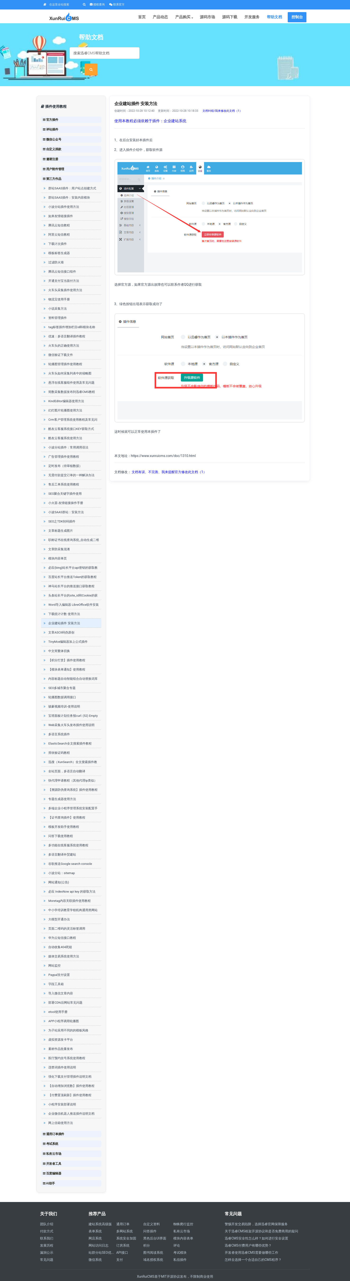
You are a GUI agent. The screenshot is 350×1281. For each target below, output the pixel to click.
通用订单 (123, 1214)
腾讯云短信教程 (56, 215)
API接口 (122, 1242)
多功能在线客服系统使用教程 (65, 835)
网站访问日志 (98, 1235)
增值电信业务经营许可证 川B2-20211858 (242, 1274)
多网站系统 (124, 1221)
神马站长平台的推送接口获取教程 (68, 576)
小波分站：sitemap (58, 863)
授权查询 (97, 4)
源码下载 (233, 17)
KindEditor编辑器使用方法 (63, 391)
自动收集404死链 (57, 937)
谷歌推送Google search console (67, 853)
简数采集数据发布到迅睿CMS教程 (68, 381)
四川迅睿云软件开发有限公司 (102, 1274)
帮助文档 (275, 17)
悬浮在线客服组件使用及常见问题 (68, 372)
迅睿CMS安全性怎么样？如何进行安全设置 (256, 1228)
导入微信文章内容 (57, 983)
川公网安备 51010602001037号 (185, 1274)
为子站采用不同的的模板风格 (65, 1020)
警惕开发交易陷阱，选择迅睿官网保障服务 (256, 1214)
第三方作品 (52, 168)
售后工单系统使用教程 (60, 474)
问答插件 (150, 1221)
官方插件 (50, 109)
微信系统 (95, 1249)
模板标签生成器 (56, 243)
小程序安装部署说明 (59, 1094)
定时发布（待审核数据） (62, 455)
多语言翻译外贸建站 (59, 844)
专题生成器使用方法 (59, 789)
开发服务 (254, 17)
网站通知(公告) (55, 872)
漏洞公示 (46, 1242)
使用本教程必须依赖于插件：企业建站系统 (150, 110)
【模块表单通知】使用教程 (63, 659)
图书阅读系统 (153, 1242)
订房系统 (123, 1235)
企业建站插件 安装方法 (61, 613)
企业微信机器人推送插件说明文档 (68, 1103)
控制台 (297, 17)
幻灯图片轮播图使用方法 (62, 400)
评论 (176, 1235)
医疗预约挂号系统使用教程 (63, 1048)
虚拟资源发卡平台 (57, 1029)
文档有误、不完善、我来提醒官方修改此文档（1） (169, 462)
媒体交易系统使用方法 (60, 946)
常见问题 (46, 1249)
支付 (119, 1249)
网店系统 (95, 1228)
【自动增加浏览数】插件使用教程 (68, 1075)
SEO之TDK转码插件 (58, 511)
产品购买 (190, 17)
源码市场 (212, 17)
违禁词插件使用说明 (59, 1057)
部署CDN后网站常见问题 (62, 992)
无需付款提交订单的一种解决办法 (68, 465)
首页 (151, 17)
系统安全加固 (126, 1228)
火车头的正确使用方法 (60, 335)
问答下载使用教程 (57, 826)
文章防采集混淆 (56, 539)
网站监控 (51, 955)
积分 (146, 1235)
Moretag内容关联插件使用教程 (66, 890)
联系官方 (117, 4)
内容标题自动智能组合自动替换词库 (70, 668)
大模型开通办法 (56, 909)
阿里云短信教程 (56, 224)
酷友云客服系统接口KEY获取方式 (68, 418)
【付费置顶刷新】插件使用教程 (67, 1085)
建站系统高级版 (100, 1214)
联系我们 (46, 1228)
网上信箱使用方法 (57, 1112)
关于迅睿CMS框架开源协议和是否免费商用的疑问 (261, 1221)
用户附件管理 (53, 158)
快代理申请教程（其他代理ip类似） (69, 770)
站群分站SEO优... (101, 1242)
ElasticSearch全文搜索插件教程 (67, 733)
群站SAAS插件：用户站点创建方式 (69, 178)
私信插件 (180, 1249)
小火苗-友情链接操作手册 (62, 492)
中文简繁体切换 (56, 641)
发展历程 (46, 1235)
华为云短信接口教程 (59, 927)
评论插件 (50, 119)
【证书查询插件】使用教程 (63, 807)
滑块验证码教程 (56, 742)
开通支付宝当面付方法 (60, 270)
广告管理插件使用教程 (60, 446)
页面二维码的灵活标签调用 (63, 918)
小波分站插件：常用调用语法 (65, 437)
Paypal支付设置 (56, 964)
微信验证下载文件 (57, 344)
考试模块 (180, 1242)
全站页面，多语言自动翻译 (63, 761)
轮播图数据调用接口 (59, 687)
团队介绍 (46, 1214)
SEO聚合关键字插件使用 (62, 483)
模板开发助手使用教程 (60, 816)
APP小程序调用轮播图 (60, 1011)
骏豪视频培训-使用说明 (61, 696)
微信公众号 (52, 129)
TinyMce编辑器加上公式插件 (65, 631)
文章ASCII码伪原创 (58, 622)
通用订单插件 (53, 1124)
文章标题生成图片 (57, 520)
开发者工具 (52, 1153)
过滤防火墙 (53, 252)
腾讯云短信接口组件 (59, 261)
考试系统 (50, 1133)
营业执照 (281, 1274)
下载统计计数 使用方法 (61, 604)
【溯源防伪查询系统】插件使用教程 (70, 779)
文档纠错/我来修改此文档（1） (222, 100)
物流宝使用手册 (56, 289)
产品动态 (168, 17)
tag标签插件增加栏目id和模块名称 (68, 317)
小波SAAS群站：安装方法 (63, 502)
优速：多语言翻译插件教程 (63, 326)
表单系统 (95, 1221)
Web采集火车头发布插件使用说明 (68, 715)
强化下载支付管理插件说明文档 (67, 1066)
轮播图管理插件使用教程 (62, 354)
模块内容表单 (183, 1228)
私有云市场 (52, 1143)
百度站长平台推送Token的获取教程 (69, 566)
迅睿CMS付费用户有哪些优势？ (248, 1235)
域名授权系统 (153, 1249)
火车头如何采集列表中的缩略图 (67, 363)
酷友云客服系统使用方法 (62, 428)
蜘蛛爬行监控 (183, 1214)
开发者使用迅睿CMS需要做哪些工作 (251, 1242)
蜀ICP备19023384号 (142, 1274)
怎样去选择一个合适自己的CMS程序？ (253, 1249)
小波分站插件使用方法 (60, 196)
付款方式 (46, 1221)
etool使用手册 (55, 1001)
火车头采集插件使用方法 (62, 280)
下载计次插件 (54, 233)
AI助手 (49, 1173)
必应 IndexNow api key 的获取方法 (68, 881)
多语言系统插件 (56, 724)
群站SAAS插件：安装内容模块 (66, 187)
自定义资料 (151, 1214)
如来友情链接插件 (57, 206)
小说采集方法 (54, 298)
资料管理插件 (54, 307)
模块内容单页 (54, 548)
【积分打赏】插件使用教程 (63, 650)
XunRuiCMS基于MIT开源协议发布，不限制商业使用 (175, 1266)
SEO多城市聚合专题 (59, 678)
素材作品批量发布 (57, 1038)
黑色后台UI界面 (154, 1228)
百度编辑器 (52, 1163)
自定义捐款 (52, 139)
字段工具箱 (53, 974)
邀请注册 (50, 149)
